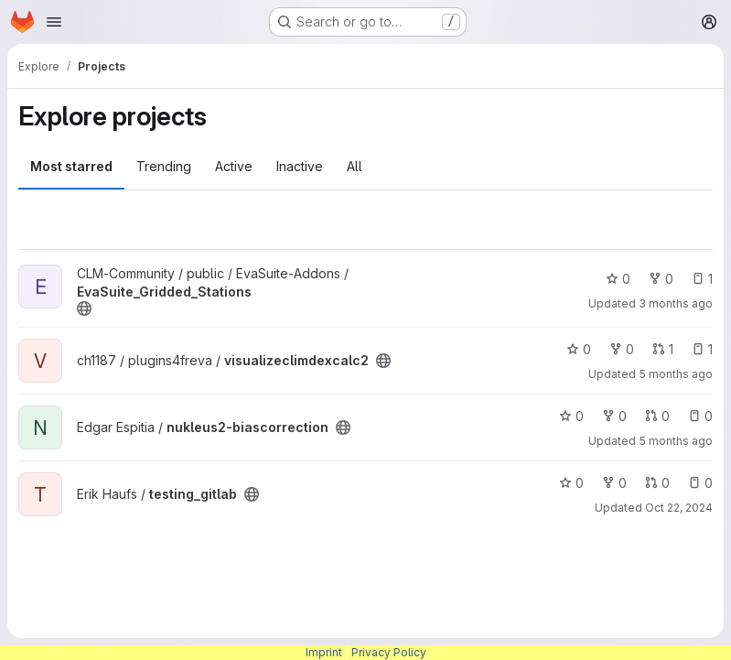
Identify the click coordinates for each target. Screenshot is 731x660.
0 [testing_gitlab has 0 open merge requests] (657, 483)
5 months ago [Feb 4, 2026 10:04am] (676, 374)
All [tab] (354, 166)
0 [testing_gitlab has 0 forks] (614, 483)
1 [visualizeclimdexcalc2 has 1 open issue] (702, 349)
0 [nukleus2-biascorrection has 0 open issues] (700, 416)
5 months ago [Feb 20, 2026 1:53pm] (676, 441)
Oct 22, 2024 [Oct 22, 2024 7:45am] (679, 507)
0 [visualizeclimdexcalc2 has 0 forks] (621, 349)
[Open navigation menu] (54, 22)
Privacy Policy (388, 652)
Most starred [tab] (71, 166)
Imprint (324, 652)
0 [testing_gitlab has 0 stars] (571, 483)
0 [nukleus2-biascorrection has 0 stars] (571, 416)
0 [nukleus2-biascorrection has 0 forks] (614, 416)
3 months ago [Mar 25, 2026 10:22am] (676, 303)
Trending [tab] (163, 166)
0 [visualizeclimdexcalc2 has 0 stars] (578, 349)
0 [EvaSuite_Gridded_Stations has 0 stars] (618, 279)
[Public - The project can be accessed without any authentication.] (84, 308)
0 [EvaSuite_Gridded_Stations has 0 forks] (661, 279)
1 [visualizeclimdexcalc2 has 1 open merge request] (662, 349)
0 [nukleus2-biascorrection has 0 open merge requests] (657, 416)
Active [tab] (234, 166)
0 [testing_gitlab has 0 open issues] (700, 483)
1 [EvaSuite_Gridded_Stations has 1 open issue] (702, 279)
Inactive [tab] (299, 166)
